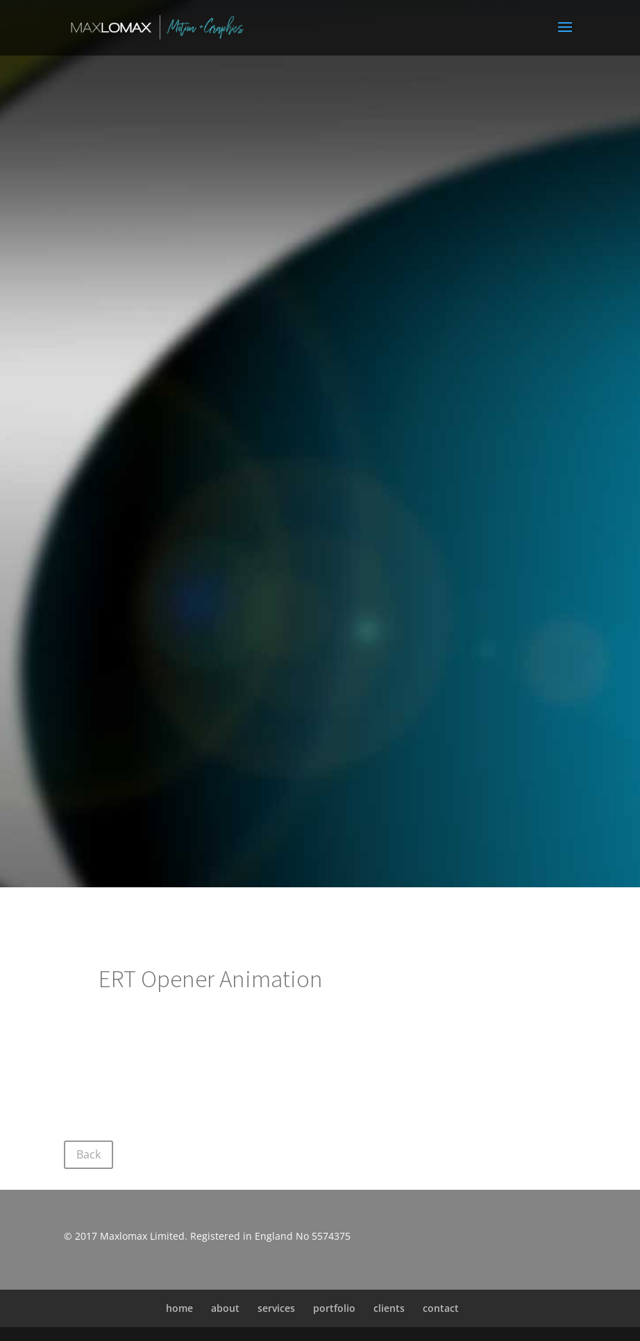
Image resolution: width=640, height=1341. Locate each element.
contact (441, 1308)
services (276, 1308)
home (179, 1308)
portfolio (334, 1308)
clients (389, 1308)
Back (88, 1154)
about (225, 1308)
